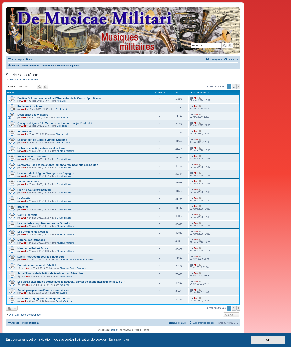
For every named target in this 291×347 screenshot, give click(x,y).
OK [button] (268, 339)
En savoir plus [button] (119, 339)
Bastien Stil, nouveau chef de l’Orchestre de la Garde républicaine (59, 98)
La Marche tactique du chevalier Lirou (41, 148)
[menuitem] (29, 59)
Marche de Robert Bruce (32, 248)
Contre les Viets (27, 214)
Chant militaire (63, 134)
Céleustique (63, 126)
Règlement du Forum (30, 106)
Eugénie (22, 206)
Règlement (61, 109)
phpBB (114, 330)
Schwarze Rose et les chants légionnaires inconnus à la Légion (57, 164)
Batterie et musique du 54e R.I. (36, 265)
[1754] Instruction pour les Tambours (40, 256)
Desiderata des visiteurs (32, 114)
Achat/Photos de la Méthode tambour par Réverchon (50, 273)
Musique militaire (65, 151)
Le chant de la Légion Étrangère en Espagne (45, 173)
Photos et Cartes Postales (73, 268)
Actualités (62, 101)
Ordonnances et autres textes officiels (75, 259)
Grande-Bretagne (64, 301)
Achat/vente (66, 276)
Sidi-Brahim (24, 131)
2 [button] (234, 86)
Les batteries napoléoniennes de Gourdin (43, 223)
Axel (23, 101)
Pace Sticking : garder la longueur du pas (43, 298)
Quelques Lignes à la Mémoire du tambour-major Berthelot (54, 123)
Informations (62, 117)
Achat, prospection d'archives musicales (43, 290)
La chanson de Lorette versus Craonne (42, 139)
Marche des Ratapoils (31, 240)
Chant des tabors (28, 181)
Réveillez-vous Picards (31, 156)
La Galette (23, 198)
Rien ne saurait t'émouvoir (34, 189)
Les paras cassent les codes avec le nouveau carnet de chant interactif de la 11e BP (71, 281)
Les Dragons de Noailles (32, 231)
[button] (238, 86)
